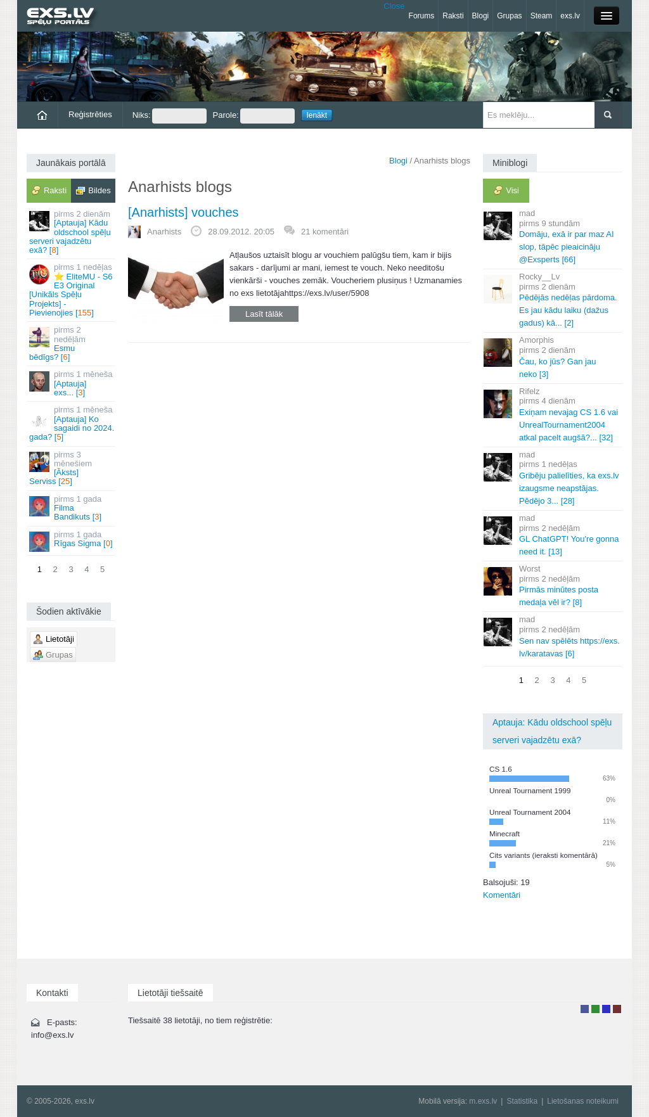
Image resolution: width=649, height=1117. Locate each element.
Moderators (606, 1009)
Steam (541, 15)
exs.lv (570, 15)
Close (393, 6)
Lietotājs (584, 1009)
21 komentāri (325, 231)
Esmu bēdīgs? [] (72, 343)
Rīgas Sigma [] (72, 541)
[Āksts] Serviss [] (72, 468)
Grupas (509, 15)
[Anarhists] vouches (183, 212)
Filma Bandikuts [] (72, 508)
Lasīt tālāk (264, 314)
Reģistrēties (90, 114)
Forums (422, 15)
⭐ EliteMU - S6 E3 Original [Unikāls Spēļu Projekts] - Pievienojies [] (72, 289)
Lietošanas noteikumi (583, 1101)
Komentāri (501, 895)
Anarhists (164, 231)
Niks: (169, 116)
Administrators (617, 1009)
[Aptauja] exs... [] (72, 383)
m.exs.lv (483, 1101)
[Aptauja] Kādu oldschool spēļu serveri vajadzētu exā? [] (72, 232)
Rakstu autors (595, 1009)
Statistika (521, 1101)
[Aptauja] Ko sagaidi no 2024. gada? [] (72, 423)
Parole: (254, 116)
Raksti (452, 15)
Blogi (480, 15)
